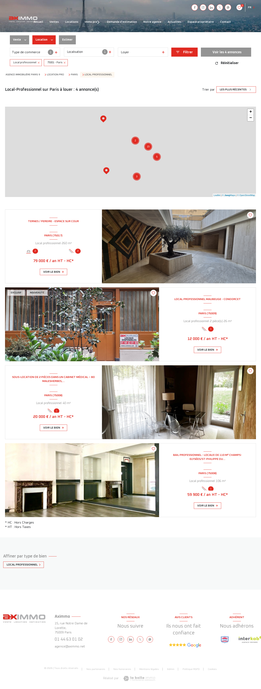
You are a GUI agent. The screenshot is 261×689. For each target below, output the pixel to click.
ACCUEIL (38, 21)
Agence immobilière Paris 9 (23, 74)
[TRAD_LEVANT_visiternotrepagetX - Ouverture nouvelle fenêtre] (220, 7)
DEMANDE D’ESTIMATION (122, 21)
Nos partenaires (95, 669)
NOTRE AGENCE (152, 21)
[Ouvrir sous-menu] (100, 22)
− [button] (250, 118)
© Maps (228, 195)
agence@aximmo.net (70, 646)
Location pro (55, 74)
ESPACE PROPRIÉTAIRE (201, 21)
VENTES (54, 21)
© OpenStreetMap (246, 195)
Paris (74, 74)
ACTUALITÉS (174, 21)
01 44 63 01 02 (69, 639)
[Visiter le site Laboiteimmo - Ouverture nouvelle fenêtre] (139, 678)
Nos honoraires (122, 669)
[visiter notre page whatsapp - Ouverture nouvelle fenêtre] (228, 7)
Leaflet (217, 195)
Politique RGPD (191, 669)
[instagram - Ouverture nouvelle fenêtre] (203, 7)
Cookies (212, 669)
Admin (170, 669)
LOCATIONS (71, 21)
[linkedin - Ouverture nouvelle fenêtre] (211, 7)
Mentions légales (149, 669)
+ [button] (250, 112)
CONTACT (225, 21)
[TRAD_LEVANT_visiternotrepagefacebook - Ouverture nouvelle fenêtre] (194, 7)
